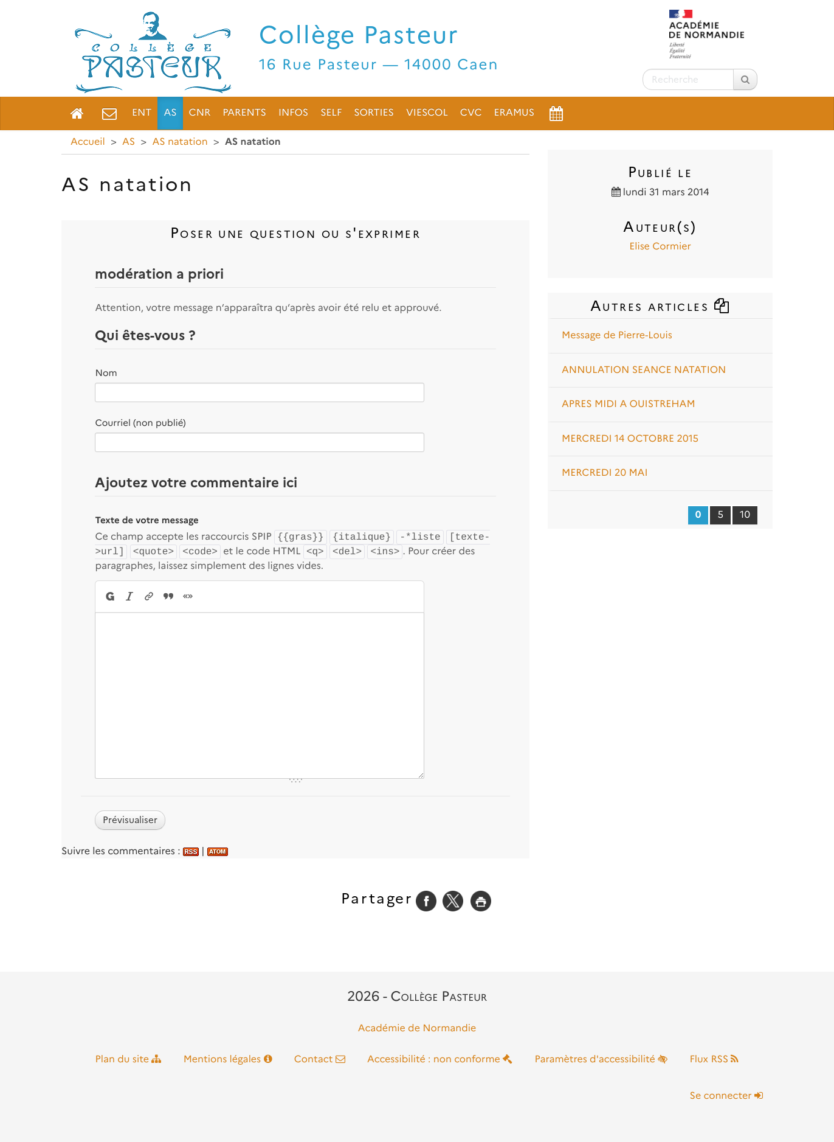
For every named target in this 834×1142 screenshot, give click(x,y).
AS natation (179, 142)
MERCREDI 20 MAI (604, 473)
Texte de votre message (146, 520)
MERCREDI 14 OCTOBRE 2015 (630, 439)
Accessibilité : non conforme (439, 1059)
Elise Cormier (660, 246)
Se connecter (726, 1096)
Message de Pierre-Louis (617, 335)
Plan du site (128, 1059)
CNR (200, 113)
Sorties (374, 113)
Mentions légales (228, 1059)
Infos (293, 113)
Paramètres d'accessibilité (601, 1059)
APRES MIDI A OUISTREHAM (628, 404)
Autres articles (660, 306)
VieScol (427, 113)
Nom (106, 372)
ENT (141, 113)
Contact (319, 1059)
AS (170, 113)
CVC (471, 113)
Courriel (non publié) (140, 422)
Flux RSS (714, 1059)
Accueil (88, 142)
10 (745, 515)
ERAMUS (514, 113)
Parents (244, 113)
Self (331, 113)
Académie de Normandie (417, 1028)
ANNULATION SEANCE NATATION (644, 370)
